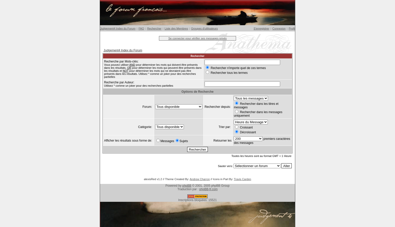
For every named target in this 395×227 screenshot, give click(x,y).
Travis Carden (242, 179)
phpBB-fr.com (208, 189)
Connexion (279, 28)
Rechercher (154, 28)
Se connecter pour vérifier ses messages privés (197, 38)
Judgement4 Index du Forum (118, 28)
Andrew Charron (200, 179)
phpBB (186, 185)
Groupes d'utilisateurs (204, 28)
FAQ (141, 28)
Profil (292, 28)
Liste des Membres (176, 28)
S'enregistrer (261, 28)
